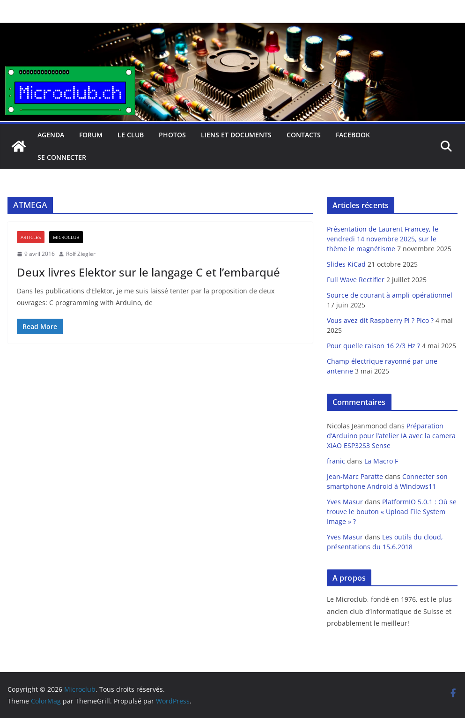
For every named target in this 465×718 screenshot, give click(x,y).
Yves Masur (345, 501)
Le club (131, 134)
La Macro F (381, 460)
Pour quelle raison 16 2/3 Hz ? (373, 345)
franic (336, 460)
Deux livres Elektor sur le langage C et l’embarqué (148, 272)
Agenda (50, 134)
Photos (172, 134)
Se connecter (61, 157)
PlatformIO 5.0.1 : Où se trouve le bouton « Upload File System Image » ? (392, 511)
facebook (353, 134)
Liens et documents (236, 134)
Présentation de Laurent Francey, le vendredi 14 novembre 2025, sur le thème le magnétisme (382, 238)
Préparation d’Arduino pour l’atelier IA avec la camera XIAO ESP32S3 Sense (391, 435)
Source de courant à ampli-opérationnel (389, 295)
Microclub (66, 237)
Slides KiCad (346, 264)
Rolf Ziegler (81, 254)
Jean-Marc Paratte (355, 476)
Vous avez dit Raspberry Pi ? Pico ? (380, 320)
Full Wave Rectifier (355, 279)
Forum (91, 134)
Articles (31, 237)
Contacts (304, 134)
